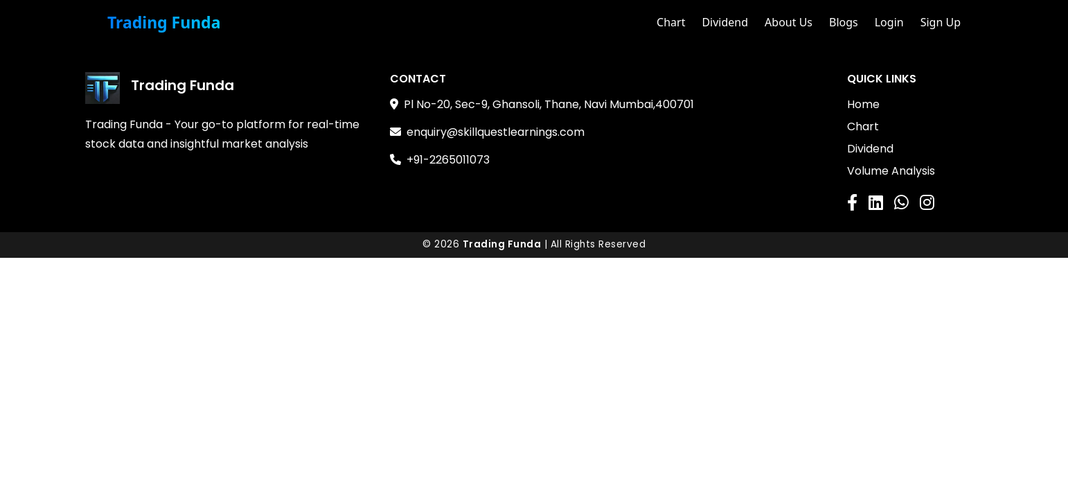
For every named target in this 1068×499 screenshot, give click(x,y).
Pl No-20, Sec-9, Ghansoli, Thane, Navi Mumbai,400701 (549, 104)
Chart (671, 22)
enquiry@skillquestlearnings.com (496, 132)
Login (889, 22)
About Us (788, 22)
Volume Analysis (891, 171)
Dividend (725, 22)
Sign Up (940, 22)
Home (863, 104)
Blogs (843, 22)
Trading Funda (163, 22)
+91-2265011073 (448, 160)
